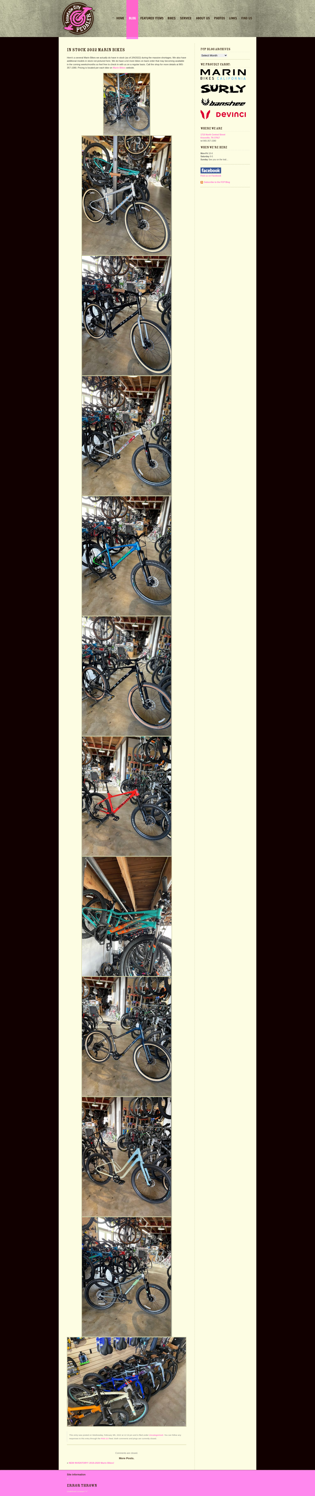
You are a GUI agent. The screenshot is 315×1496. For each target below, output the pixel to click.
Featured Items (152, 18)
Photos (219, 18)
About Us (203, 18)
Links (233, 18)
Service (186, 18)
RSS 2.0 (105, 1438)
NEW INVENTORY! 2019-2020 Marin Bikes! (91, 1463)
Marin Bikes (119, 67)
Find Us (246, 18)
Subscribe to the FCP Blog (217, 182)
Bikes (172, 18)
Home (120, 18)
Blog (132, 18)
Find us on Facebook (211, 176)
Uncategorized (156, 1435)
